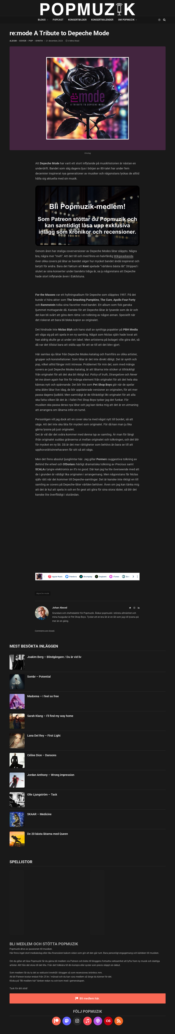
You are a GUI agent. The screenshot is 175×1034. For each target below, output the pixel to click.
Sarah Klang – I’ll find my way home (50, 716)
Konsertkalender (102, 19)
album (13, 41)
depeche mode (42, 593)
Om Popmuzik (126, 19)
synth (39, 41)
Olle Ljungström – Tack (42, 794)
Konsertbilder (77, 19)
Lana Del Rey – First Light (44, 735)
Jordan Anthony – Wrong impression (50, 775)
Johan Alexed (59, 607)
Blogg (42, 19)
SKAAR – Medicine (39, 814)
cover (22, 41)
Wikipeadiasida (123, 256)
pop (31, 41)
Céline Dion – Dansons (41, 755)
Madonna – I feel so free (43, 696)
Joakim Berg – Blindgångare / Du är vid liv (54, 657)
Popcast (58, 19)
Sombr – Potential (39, 676)
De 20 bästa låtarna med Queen (47, 834)
